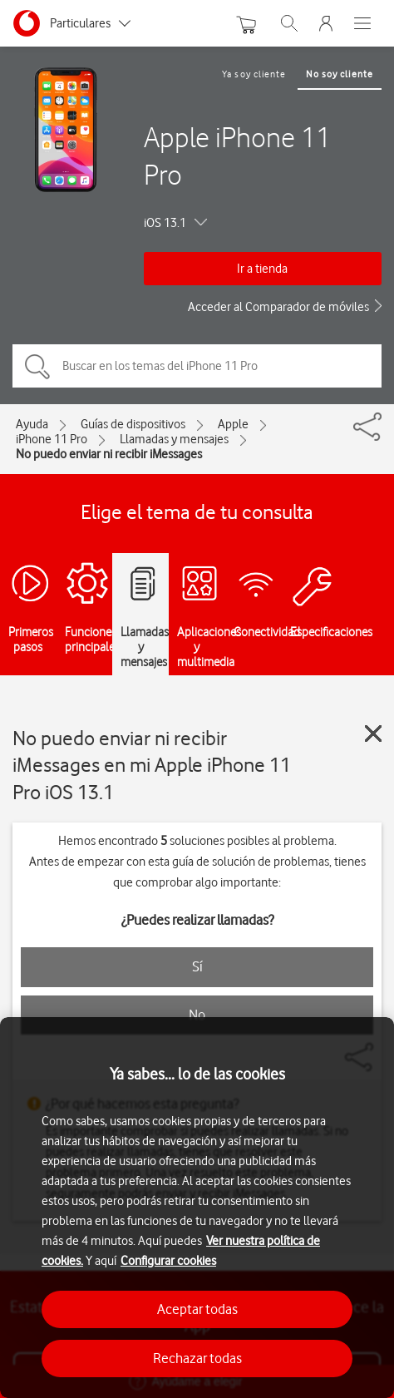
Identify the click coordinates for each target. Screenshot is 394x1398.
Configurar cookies (168, 1260)
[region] (197, 1207)
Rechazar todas (197, 1358)
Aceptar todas (197, 1309)
